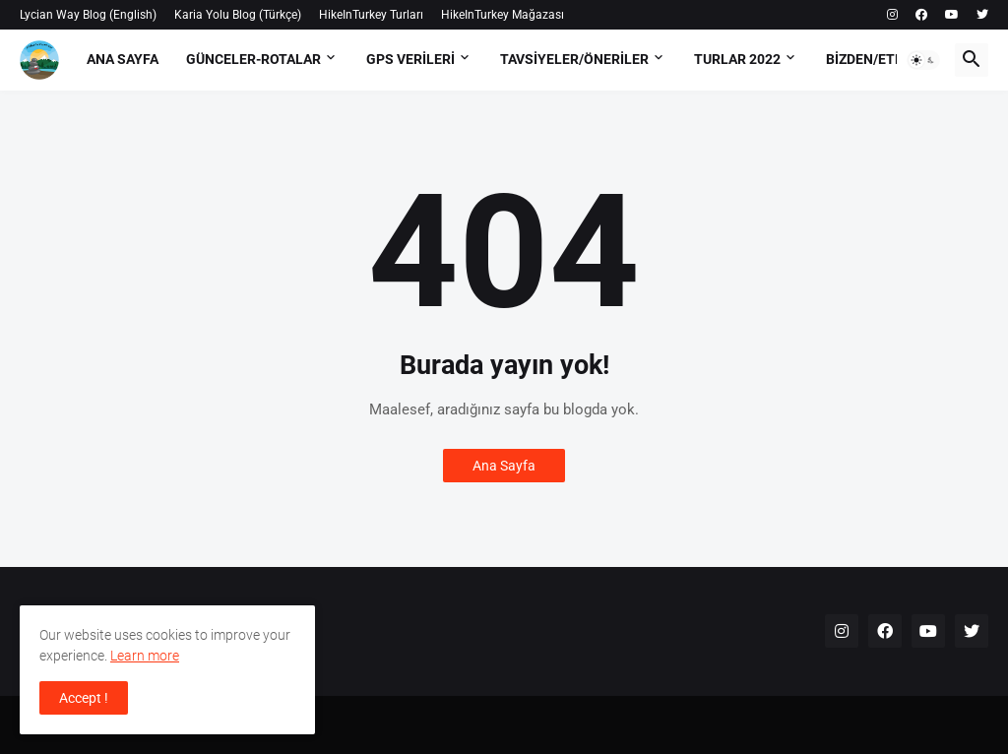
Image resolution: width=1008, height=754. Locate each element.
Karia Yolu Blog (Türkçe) (237, 15)
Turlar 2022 (737, 59)
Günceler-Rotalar (253, 59)
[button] (923, 60)
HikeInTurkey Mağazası (502, 15)
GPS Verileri (410, 59)
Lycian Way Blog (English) (88, 15)
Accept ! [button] (83, 698)
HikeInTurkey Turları (371, 15)
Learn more (144, 655)
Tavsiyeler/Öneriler (574, 59)
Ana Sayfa (122, 59)
